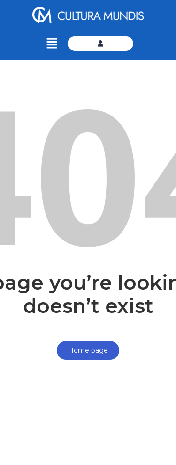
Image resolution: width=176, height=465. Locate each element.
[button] (52, 43)
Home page (88, 350)
